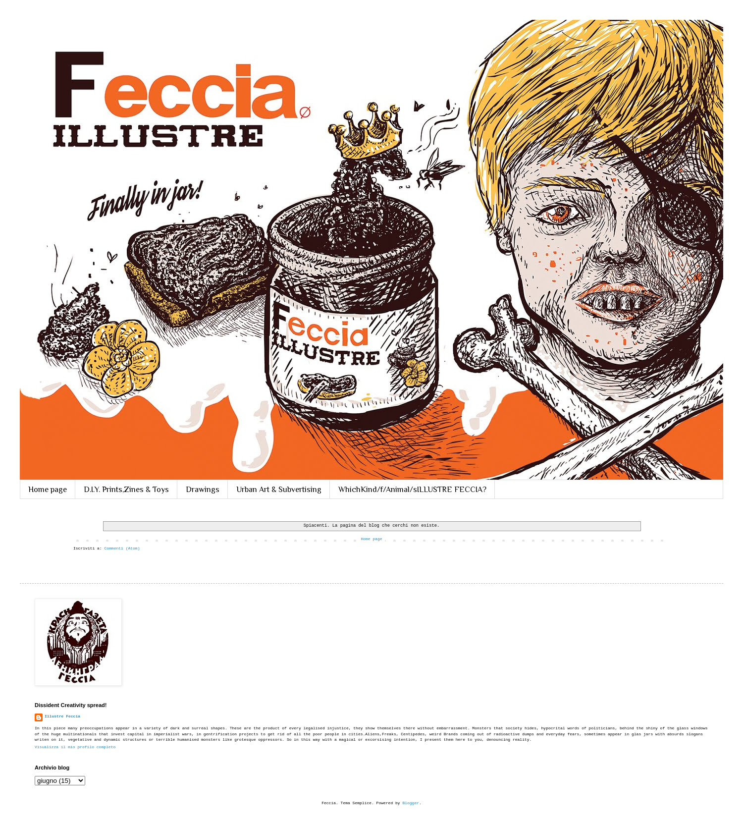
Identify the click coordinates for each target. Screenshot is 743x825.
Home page (47, 489)
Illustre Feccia (62, 716)
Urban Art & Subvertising (278, 489)
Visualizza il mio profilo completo (75, 747)
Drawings (202, 489)
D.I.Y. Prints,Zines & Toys (126, 489)
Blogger (410, 803)
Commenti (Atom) (122, 548)
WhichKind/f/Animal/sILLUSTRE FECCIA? (412, 489)
